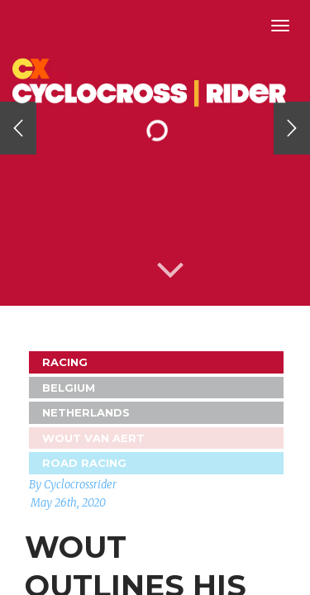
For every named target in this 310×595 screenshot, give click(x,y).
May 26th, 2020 (68, 503)
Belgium (68, 387)
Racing (65, 362)
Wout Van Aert (93, 438)
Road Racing (84, 462)
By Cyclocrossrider (73, 485)
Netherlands (86, 412)
